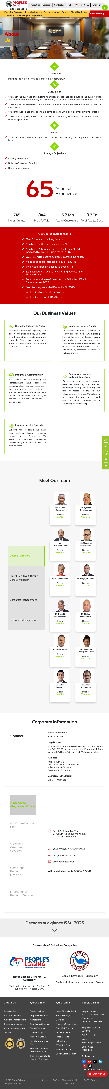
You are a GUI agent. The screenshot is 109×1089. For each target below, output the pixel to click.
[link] (105, 7)
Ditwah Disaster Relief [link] (66, 1054)
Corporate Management (23, 599)
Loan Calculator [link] (63, 1032)
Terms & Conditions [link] (71, 1080)
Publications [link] (61, 1041)
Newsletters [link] (35, 1020)
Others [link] (10, 16)
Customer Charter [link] (38, 1037)
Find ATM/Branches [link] (65, 1028)
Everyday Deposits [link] (14, 12)
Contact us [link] (59, 5)
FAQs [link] (56, 1080)
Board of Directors (20, 556)
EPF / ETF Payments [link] (65, 1015)
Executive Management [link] (15, 1024)
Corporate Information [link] (14, 1028)
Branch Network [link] (37, 1028)
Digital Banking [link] (79, 12)
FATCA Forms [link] (90, 1080)
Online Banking (96, 14)
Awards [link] (8, 1032)
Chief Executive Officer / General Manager (24, 578)
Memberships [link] (23, 16)
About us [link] (35, 5)
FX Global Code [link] (63, 1045)
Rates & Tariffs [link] (62, 1037)
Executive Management (23, 620)
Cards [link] (65, 12)
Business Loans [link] (52, 12)
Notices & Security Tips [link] (66, 1024)
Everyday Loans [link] (33, 12)
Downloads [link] (61, 1020)
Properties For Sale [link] (39, 1015)
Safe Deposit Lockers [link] (40, 1024)
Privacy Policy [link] (69, 1083)
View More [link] (60, 517)
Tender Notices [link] (37, 1011)
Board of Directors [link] (12, 1015)
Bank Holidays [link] (37, 1032)
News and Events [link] (64, 1049)
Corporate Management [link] (15, 1020)
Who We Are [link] (10, 1011)
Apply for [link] (36, 16)
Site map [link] (45, 1080)
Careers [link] (46, 5)
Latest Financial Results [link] (67, 1011)
